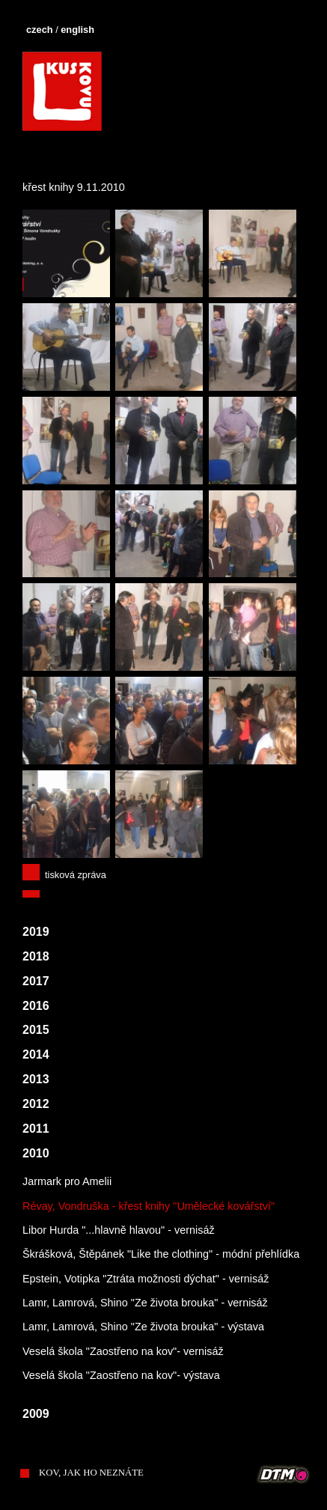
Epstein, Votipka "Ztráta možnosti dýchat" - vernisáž (145, 1279)
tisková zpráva (75, 874)
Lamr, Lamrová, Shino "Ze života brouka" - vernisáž (145, 1303)
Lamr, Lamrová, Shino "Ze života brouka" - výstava (143, 1327)
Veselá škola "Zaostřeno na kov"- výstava (121, 1375)
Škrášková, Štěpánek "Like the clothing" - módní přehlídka (160, 1254)
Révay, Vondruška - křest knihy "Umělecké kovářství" (148, 1206)
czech (39, 29)
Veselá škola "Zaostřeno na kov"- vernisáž (123, 1351)
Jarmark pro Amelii (66, 1181)
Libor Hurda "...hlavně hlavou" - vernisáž (118, 1230)
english (77, 29)
